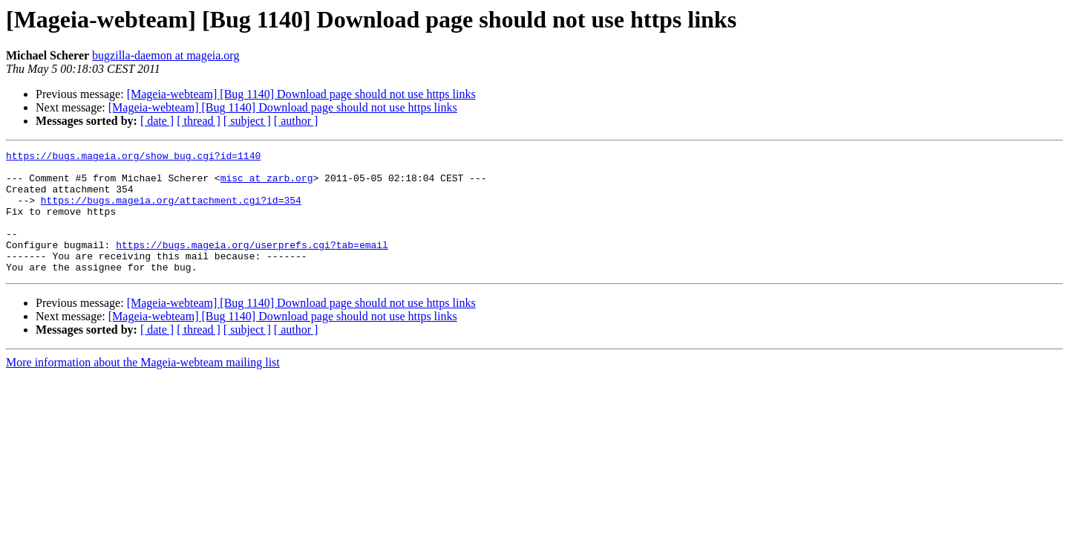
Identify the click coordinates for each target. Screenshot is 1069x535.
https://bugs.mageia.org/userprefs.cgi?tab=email (252, 264)
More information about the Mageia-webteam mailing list (143, 386)
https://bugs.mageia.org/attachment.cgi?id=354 (171, 211)
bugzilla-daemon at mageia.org (165, 55)
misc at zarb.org (266, 184)
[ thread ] (198, 120)
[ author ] (296, 120)
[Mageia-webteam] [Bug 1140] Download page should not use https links (301, 94)
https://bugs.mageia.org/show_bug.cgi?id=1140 (133, 157)
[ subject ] (247, 120)
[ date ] (157, 120)
